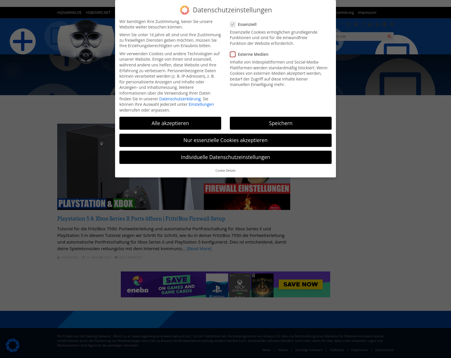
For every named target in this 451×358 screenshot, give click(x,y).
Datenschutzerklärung (180, 99)
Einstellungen (201, 104)
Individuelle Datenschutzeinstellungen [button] (225, 157)
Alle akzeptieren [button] (170, 123)
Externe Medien (251, 54)
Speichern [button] (280, 123)
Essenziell (245, 24)
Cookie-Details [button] (225, 171)
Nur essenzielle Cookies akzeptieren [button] (226, 140)
